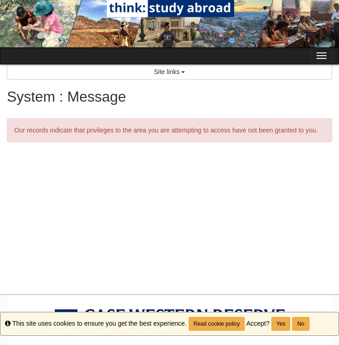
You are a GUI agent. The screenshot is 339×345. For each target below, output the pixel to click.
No (300, 324)
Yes (281, 324)
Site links (169, 71)
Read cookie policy (217, 324)
